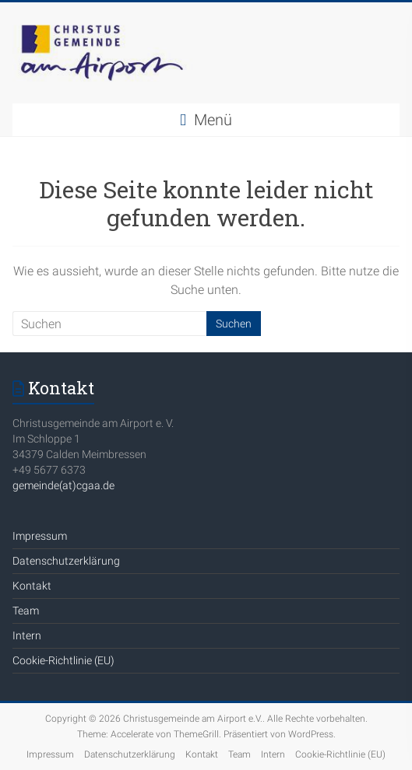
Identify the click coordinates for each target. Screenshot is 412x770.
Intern (26, 635)
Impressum (39, 536)
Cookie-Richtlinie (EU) (63, 660)
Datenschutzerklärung (66, 561)
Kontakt (31, 585)
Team (25, 610)
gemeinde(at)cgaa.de (63, 485)
